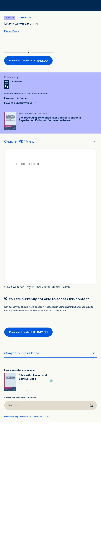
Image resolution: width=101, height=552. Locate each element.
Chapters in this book (22, 353)
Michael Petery (11, 31)
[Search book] (91, 405)
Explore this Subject (17, 98)
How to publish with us (18, 103)
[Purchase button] (28, 60)
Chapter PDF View (19, 141)
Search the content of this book (20, 397)
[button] (51, 381)
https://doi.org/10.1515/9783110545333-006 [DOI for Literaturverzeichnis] (26, 416)
